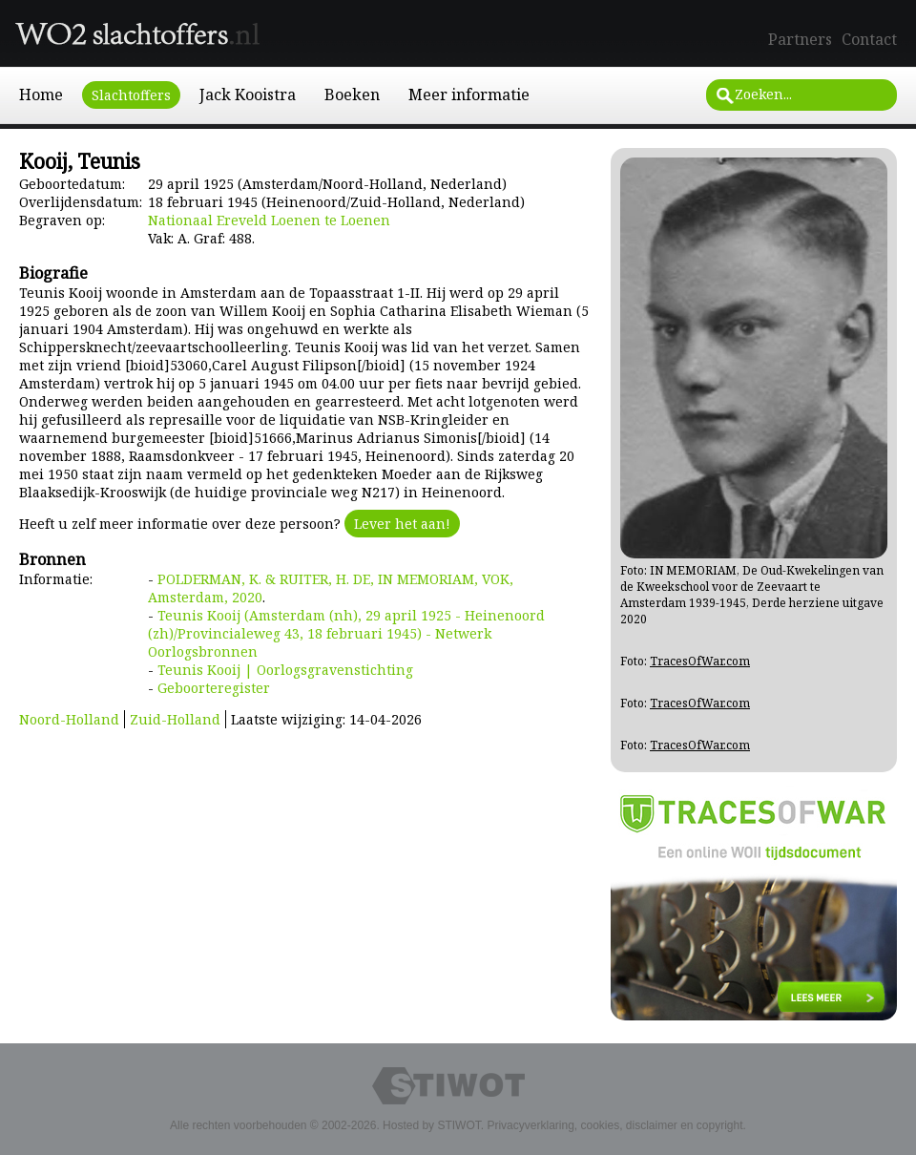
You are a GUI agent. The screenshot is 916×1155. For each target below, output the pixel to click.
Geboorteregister (213, 688)
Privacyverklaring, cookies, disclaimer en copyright (614, 1125)
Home (41, 94)
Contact (869, 39)
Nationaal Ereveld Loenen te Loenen (269, 220)
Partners (800, 39)
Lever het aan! (402, 523)
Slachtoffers (131, 95)
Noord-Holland (69, 719)
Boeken (352, 94)
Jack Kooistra (247, 94)
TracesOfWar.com (700, 661)
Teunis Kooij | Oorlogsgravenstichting (285, 670)
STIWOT (458, 1125)
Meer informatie (469, 94)
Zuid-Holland (175, 719)
